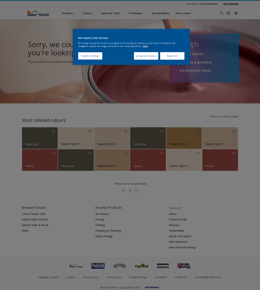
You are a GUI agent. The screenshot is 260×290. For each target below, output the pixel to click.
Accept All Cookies (146, 55)
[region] (131, 47)
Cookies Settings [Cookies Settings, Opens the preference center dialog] (90, 55)
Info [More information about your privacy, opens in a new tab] (145, 46)
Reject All (172, 55)
